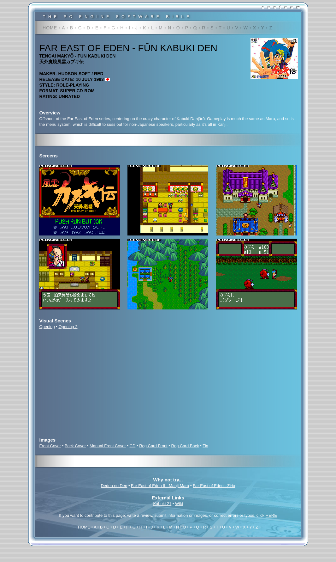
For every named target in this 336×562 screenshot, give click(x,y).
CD (133, 445)
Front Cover (50, 445)
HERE (271, 515)
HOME (84, 527)
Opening (47, 326)
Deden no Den (114, 485)
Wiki (179, 503)
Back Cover (75, 445)
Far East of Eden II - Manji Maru (160, 485)
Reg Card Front (153, 445)
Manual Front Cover (108, 445)
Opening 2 (67, 326)
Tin (205, 445)
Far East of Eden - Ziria (214, 485)
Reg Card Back (185, 445)
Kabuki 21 (162, 503)
